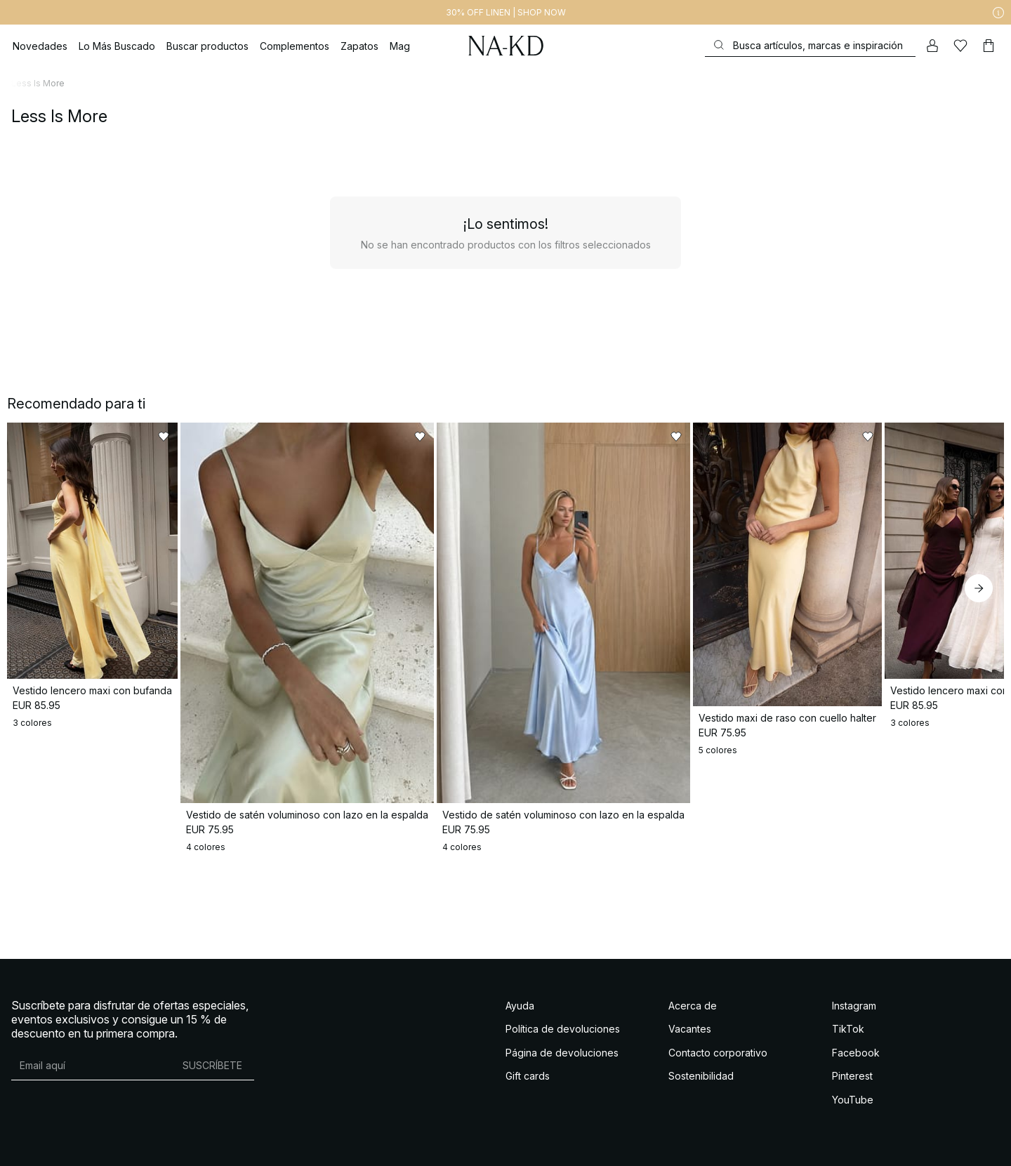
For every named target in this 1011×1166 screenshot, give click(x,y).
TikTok (848, 1020)
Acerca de (692, 996)
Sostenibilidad (701, 1067)
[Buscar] (810, 45)
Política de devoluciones (562, 1020)
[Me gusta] (960, 45)
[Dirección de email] (91, 1056)
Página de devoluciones (562, 1043)
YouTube (852, 1090)
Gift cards (527, 1067)
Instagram (854, 996)
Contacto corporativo (717, 1043)
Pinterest (852, 1067)
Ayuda (519, 996)
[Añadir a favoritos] (240, 437)
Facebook (856, 1043)
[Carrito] (988, 45)
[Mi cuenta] (932, 45)
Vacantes (689, 1020)
